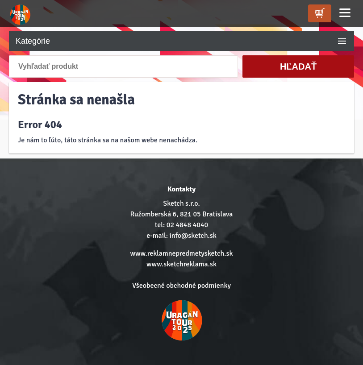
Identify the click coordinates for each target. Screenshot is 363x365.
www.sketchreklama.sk (181, 264)
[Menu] (345, 13)
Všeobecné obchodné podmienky (181, 285)
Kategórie (181, 41)
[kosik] (319, 13)
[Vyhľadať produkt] (123, 66)
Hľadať (298, 66)
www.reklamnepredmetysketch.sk (181, 253)
